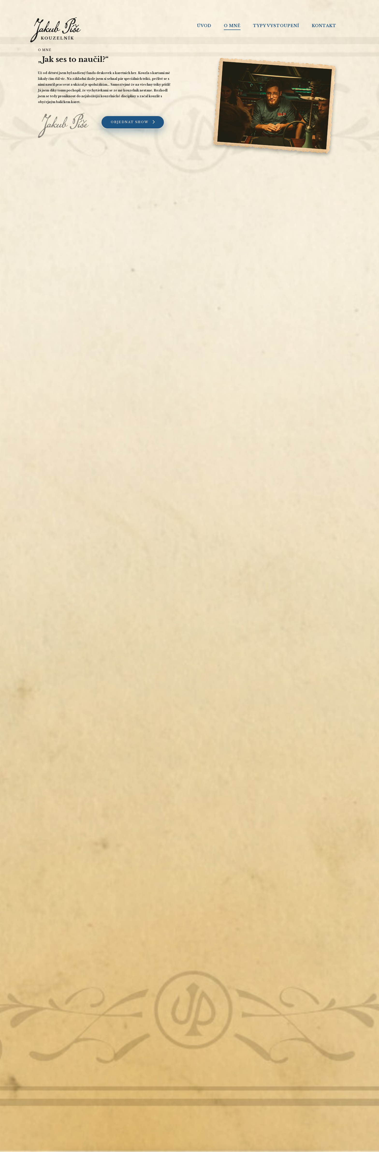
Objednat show (133, 122)
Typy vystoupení (276, 25)
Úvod (204, 25)
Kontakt (324, 25)
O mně (232, 25)
